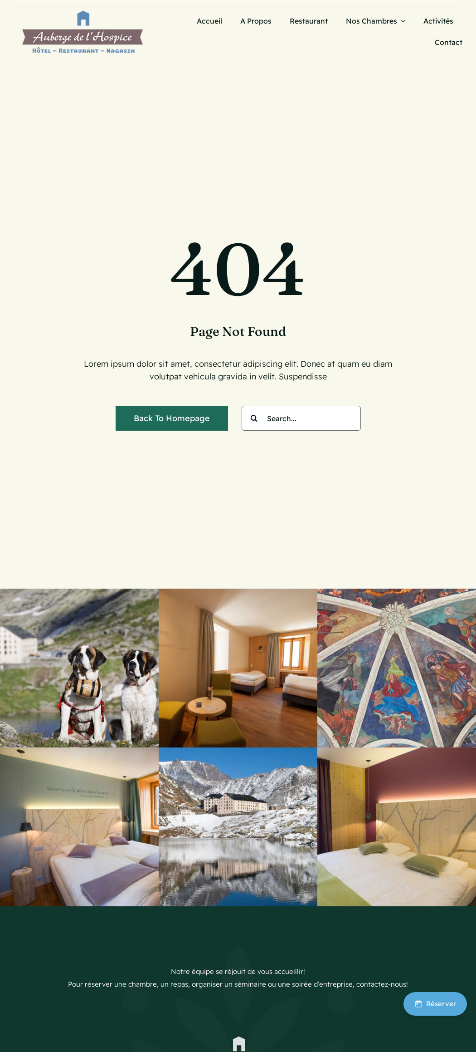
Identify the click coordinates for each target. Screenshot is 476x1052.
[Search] (254, 418)
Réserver (435, 1003)
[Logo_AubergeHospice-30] (82, 12)
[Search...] (301, 418)
